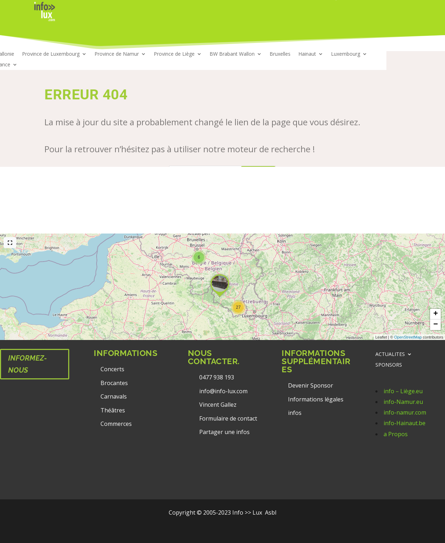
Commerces (116, 424)
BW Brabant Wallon (232, 54)
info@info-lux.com (223, 391)
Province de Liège (174, 54)
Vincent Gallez (218, 404)
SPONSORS (388, 365)
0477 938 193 (216, 377)
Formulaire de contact (228, 418)
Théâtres (113, 410)
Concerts (112, 369)
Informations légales (315, 399)
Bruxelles (280, 54)
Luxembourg (345, 54)
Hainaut (307, 54)
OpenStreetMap (408, 337)
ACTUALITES (390, 354)
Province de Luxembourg (51, 54)
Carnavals (114, 396)
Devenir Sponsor (310, 385)
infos (295, 413)
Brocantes (114, 383)
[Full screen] (10, 242)
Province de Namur (116, 54)
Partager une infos (224, 432)
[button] (238, 307)
